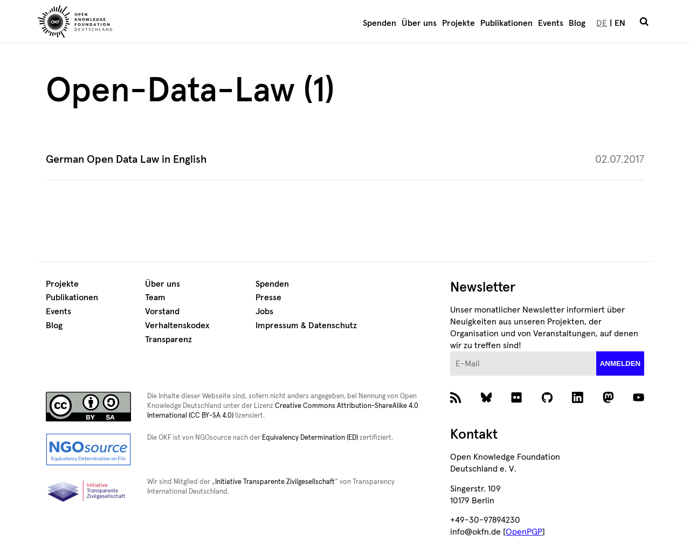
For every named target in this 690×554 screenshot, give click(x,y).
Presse (268, 297)
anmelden (620, 363)
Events (550, 23)
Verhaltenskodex (177, 325)
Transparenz (168, 339)
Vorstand (162, 311)
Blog (577, 23)
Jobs (264, 311)
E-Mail (450, 351)
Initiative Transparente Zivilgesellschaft (275, 482)
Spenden (379, 23)
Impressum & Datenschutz (306, 325)
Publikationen (506, 23)
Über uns (419, 23)
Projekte (458, 23)
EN (620, 23)
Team (155, 297)
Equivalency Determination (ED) (310, 437)
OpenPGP (524, 532)
